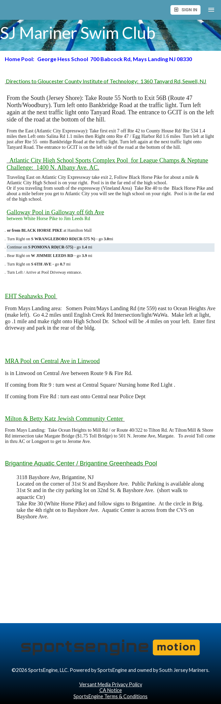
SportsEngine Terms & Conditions (110, 696)
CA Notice (110, 690)
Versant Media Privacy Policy (110, 684)
